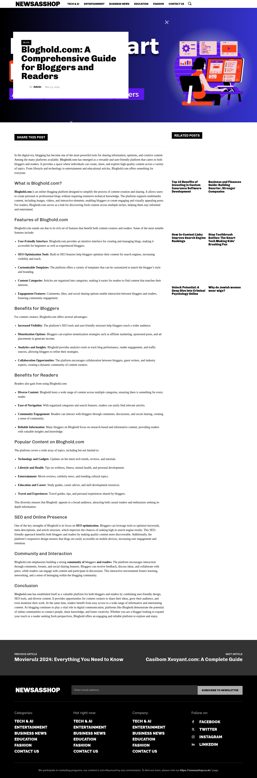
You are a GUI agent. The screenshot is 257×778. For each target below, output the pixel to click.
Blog (26, 42)
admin (37, 87)
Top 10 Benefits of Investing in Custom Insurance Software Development (186, 186)
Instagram (210, 736)
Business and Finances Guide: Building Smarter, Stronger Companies (224, 186)
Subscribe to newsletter (220, 689)
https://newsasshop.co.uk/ (196, 769)
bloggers (90, 562)
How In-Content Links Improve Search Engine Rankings (189, 238)
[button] (190, 3)
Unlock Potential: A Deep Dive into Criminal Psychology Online (188, 291)
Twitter (208, 728)
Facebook (209, 721)
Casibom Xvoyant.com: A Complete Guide (194, 659)
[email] (134, 689)
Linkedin (208, 743)
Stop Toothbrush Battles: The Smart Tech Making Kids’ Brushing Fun (221, 239)
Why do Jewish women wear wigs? (224, 289)
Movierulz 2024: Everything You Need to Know (68, 659)
